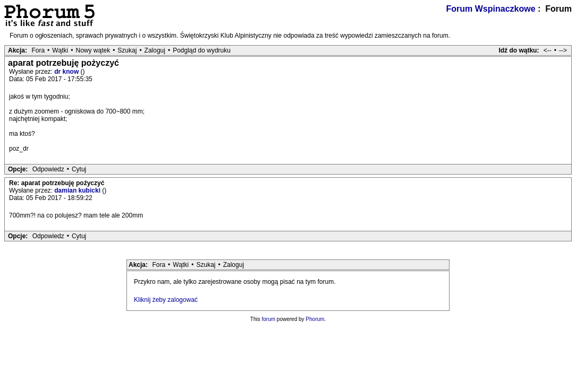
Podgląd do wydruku (202, 50)
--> (563, 50)
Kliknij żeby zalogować (166, 299)
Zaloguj (155, 50)
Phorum (315, 319)
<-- (548, 50)
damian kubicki (78, 190)
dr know (67, 71)
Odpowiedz (48, 169)
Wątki (60, 50)
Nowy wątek (92, 50)
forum (269, 319)
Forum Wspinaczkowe (491, 8)
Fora (38, 50)
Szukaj (127, 50)
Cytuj (79, 169)
